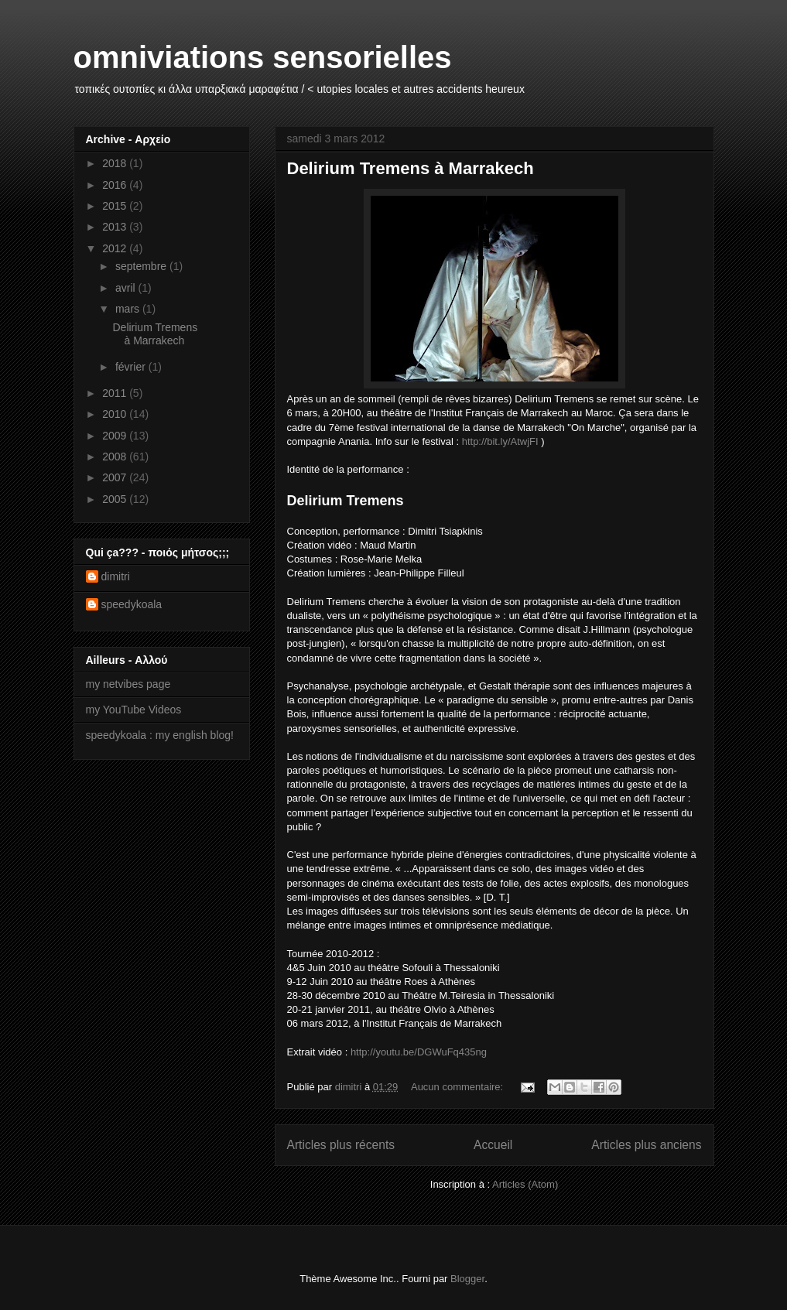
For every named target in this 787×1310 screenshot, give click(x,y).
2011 (115, 393)
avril (127, 288)
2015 (115, 206)
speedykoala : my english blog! (160, 735)
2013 (115, 227)
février (132, 367)
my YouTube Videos (134, 709)
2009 (115, 435)
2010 (115, 414)
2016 (115, 185)
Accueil (493, 1144)
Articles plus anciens (646, 1144)
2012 (115, 248)
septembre (142, 266)
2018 (115, 163)
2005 (115, 499)
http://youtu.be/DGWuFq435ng (419, 1052)
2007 (115, 477)
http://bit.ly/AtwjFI (500, 441)
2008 (115, 456)
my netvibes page (128, 684)
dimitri (115, 576)
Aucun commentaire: (458, 1087)
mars (128, 309)
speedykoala (132, 604)
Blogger (467, 1278)
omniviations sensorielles (263, 57)
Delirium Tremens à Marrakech (410, 168)
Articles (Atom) (525, 1184)
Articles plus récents (341, 1144)
